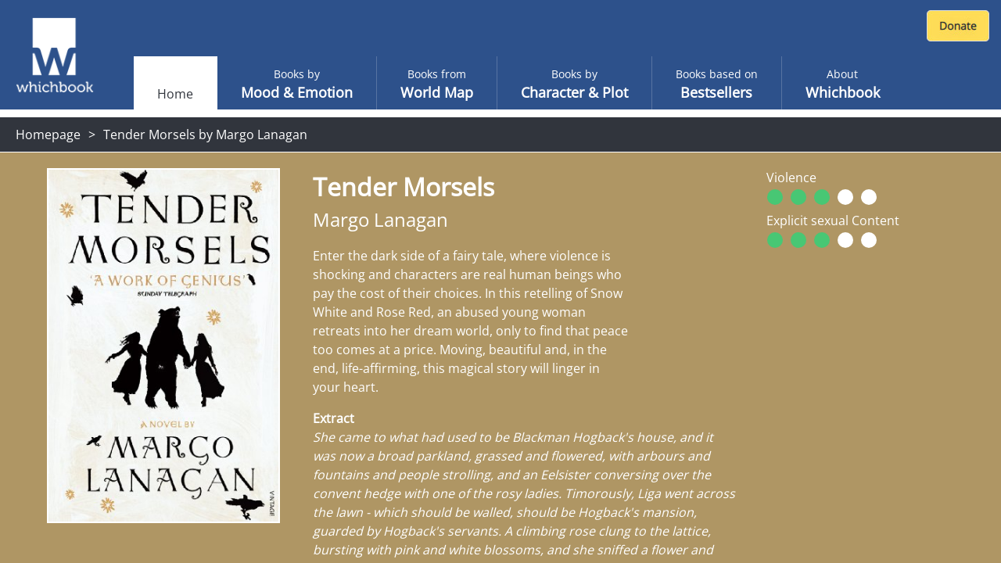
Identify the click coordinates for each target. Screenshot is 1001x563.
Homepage (48, 134)
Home (175, 93)
